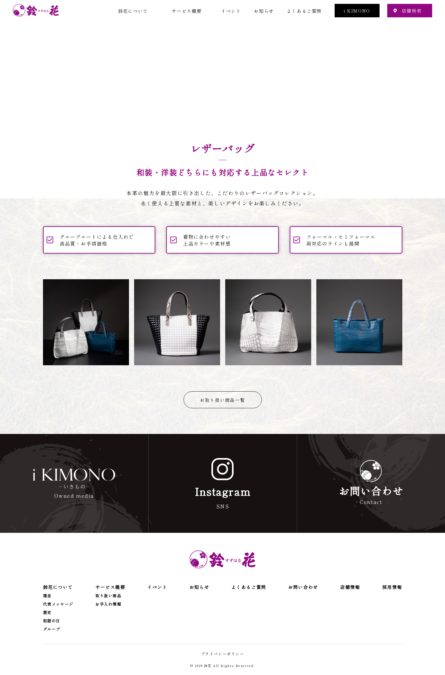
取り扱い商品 (108, 596)
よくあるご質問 (304, 11)
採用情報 (392, 587)
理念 (47, 596)
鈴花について (133, 11)
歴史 (47, 612)
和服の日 (51, 621)
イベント (231, 11)
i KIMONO (357, 10)
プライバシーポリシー (222, 653)
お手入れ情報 (108, 604)
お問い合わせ (303, 587)
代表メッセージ (58, 604)
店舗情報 (350, 587)
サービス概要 (187, 11)
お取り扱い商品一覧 (222, 400)
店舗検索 (412, 10)
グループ (51, 629)
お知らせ (264, 11)
